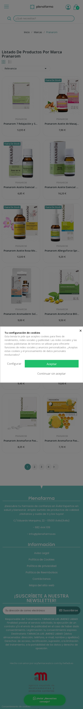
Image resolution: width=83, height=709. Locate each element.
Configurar (14, 363)
